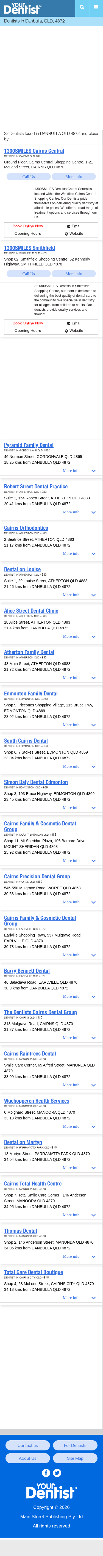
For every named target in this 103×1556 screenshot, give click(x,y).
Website (76, 233)
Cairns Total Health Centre (33, 1183)
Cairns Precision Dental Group (37, 876)
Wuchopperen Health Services (36, 1100)
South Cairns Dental (26, 740)
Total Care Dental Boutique (33, 1272)
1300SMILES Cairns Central (34, 151)
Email (76, 226)
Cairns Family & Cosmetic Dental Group (40, 826)
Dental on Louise (22, 569)
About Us (28, 1458)
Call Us (29, 176)
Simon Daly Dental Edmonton (36, 782)
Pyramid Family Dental (29, 445)
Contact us (28, 1445)
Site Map (75, 1458)
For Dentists (75, 1445)
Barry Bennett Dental (27, 970)
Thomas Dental (20, 1230)
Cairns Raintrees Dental (30, 1053)
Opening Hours (28, 233)
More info (74, 176)
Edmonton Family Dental (31, 693)
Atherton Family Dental (29, 652)
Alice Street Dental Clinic (31, 610)
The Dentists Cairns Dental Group (40, 1012)
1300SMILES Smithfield (29, 248)
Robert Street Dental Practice (36, 486)
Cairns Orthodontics (26, 528)
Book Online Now (28, 226)
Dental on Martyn (23, 1142)
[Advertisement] (51, 78)
